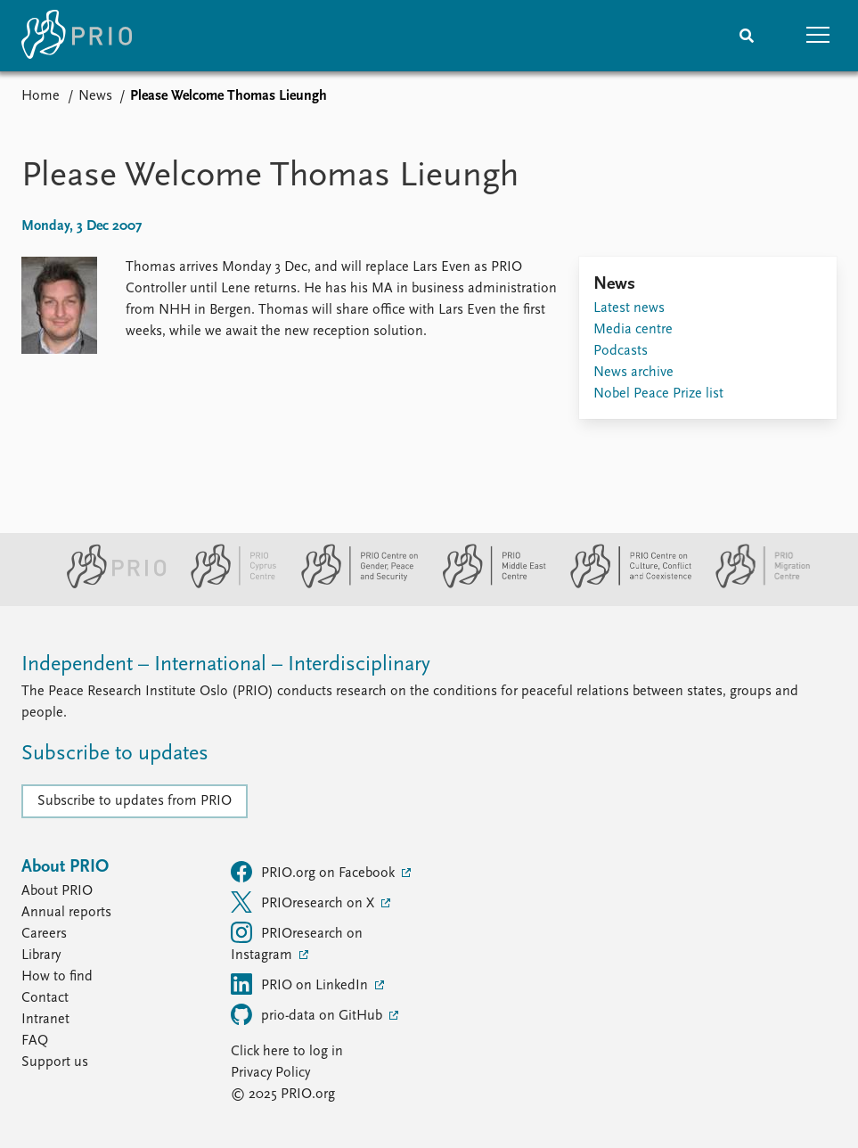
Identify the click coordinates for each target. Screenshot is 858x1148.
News (95, 96)
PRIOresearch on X (304, 902)
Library (41, 955)
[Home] (76, 35)
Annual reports (66, 913)
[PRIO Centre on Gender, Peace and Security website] (352, 585)
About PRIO (57, 891)
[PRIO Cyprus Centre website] (226, 585)
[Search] (746, 35)
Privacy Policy (270, 1073)
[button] (818, 35)
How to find (57, 977)
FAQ (34, 1041)
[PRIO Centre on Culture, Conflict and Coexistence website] (623, 585)
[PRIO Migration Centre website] (754, 585)
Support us (54, 1062)
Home (40, 96)
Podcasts (620, 351)
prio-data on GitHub (308, 1014)
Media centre (633, 330)
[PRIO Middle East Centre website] (487, 585)
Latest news (629, 308)
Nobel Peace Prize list (658, 394)
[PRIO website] (109, 585)
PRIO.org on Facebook (314, 871)
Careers (44, 934)
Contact (45, 998)
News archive (633, 372)
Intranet (45, 1020)
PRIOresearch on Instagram (297, 942)
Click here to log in (287, 1052)
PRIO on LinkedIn (301, 984)
